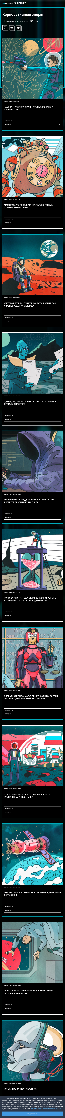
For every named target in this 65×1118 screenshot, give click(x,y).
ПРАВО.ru (20, 2)
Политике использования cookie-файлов (45, 1109)
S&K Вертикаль (7, 3)
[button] (11, 27)
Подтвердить (32, 1114)
